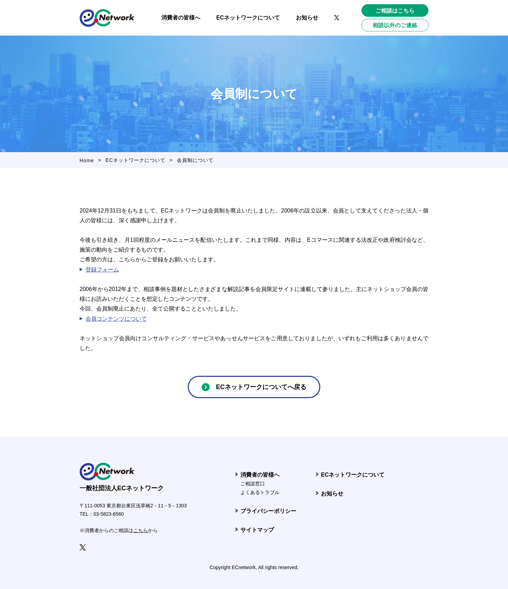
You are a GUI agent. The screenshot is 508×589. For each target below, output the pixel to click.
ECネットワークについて (135, 160)
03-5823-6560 (109, 514)
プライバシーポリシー (268, 511)
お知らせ (332, 494)
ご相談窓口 (252, 483)
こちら (140, 530)
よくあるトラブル (259, 492)
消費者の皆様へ (259, 475)
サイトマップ (257, 530)
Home (87, 160)
